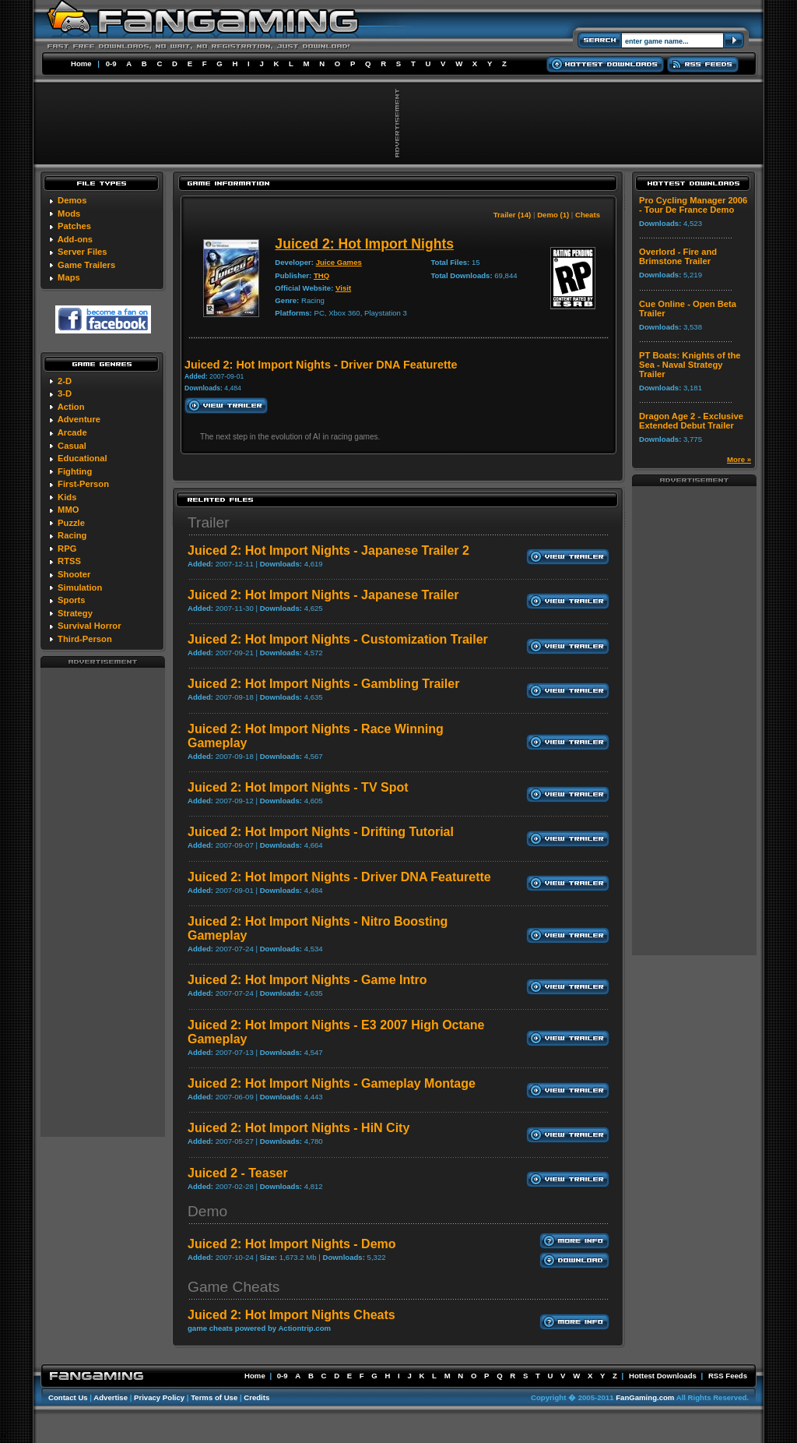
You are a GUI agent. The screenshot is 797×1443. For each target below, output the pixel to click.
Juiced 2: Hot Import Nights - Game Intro (307, 979)
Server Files (82, 251)
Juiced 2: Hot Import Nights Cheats (291, 1314)
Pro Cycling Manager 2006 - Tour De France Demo (693, 205)
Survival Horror (89, 625)
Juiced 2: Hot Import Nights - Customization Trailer (338, 639)
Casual (72, 445)
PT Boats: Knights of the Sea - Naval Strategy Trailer (690, 365)
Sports (71, 600)
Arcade (72, 432)
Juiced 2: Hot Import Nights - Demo (292, 1244)
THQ (321, 275)
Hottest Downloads (663, 1375)
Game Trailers (86, 265)
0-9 (111, 63)
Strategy (75, 613)
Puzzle (71, 522)
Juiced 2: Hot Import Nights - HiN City (298, 1127)
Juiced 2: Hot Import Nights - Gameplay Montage (332, 1083)
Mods (69, 213)
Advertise (110, 1397)
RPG (67, 548)
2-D (65, 381)
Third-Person (85, 639)
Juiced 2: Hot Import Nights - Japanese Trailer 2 (328, 550)
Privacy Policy (159, 1397)
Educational (82, 458)
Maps (69, 277)
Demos (72, 200)
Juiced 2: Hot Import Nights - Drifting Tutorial (321, 831)
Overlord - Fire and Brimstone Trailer (678, 256)
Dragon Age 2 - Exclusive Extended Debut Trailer (691, 420)
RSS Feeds (727, 1375)
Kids (67, 497)
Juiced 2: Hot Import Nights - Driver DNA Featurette (339, 877)
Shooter (74, 574)
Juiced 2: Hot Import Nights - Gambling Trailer (323, 683)
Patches (74, 226)
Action (71, 406)
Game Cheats (233, 1287)
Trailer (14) (512, 214)
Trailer (209, 522)
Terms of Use (214, 1397)
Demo (207, 1211)
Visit (343, 288)
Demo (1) (553, 214)
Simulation (80, 587)
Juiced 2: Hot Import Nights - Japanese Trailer (323, 595)
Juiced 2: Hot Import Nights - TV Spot (298, 787)
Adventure (79, 419)
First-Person (83, 484)
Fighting (75, 471)
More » (739, 459)
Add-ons (75, 239)
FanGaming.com (645, 1397)
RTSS (69, 561)
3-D (65, 393)
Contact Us (68, 1397)
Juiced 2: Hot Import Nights (364, 244)
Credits (256, 1397)
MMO (68, 509)
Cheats (587, 214)
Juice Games (339, 262)
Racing (72, 535)
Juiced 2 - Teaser (238, 1173)
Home (81, 63)
